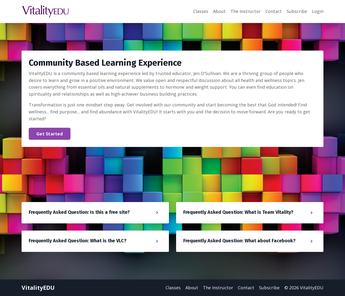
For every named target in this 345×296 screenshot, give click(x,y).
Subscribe (297, 11)
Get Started (49, 134)
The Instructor (245, 11)
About (219, 11)
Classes (200, 11)
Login (317, 11)
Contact (273, 11)
